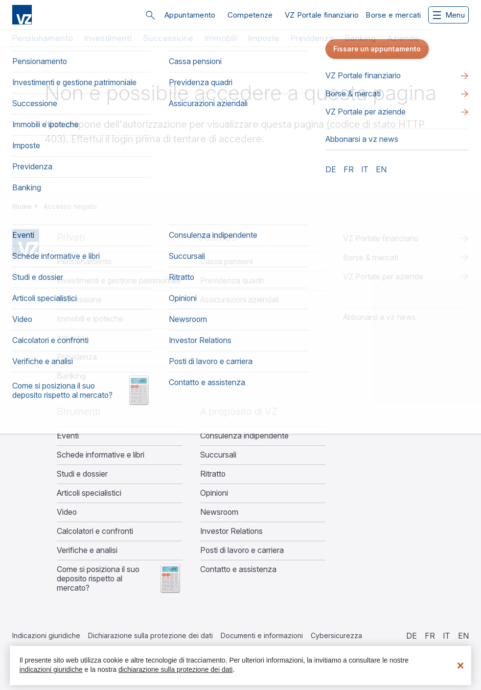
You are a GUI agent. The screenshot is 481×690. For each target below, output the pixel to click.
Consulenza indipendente (244, 435)
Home (22, 206)
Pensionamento (42, 38)
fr (430, 636)
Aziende (403, 38)
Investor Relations (231, 531)
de (411, 636)
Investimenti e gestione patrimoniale (119, 280)
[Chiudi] (460, 665)
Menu (449, 15)
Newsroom (219, 512)
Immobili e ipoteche (90, 318)
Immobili (221, 38)
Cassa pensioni (226, 261)
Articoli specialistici (89, 493)
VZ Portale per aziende (383, 276)
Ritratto (213, 474)
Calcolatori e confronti (95, 531)
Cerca (150, 15)
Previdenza (312, 38)
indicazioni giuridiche (51, 669)
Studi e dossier (82, 474)
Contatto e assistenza (238, 569)
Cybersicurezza (336, 635)
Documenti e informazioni (262, 635)
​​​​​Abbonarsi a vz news (379, 317)
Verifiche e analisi (87, 550)
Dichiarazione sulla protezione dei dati (150, 635)
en (463, 636)
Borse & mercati (370, 257)
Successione (168, 38)
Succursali (218, 455)
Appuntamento (190, 15)
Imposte (263, 38)
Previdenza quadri (232, 280)
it (446, 636)
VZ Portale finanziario (322, 15)
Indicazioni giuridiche (46, 635)
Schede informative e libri (100, 455)
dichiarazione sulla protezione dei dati (175, 669)
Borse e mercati (393, 15)
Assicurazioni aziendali (239, 299)
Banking (360, 38)
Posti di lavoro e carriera (242, 550)
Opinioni (214, 493)
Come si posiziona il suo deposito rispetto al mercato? (98, 579)
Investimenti (108, 38)
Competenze (250, 15)
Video (67, 512)
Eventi (68, 435)
